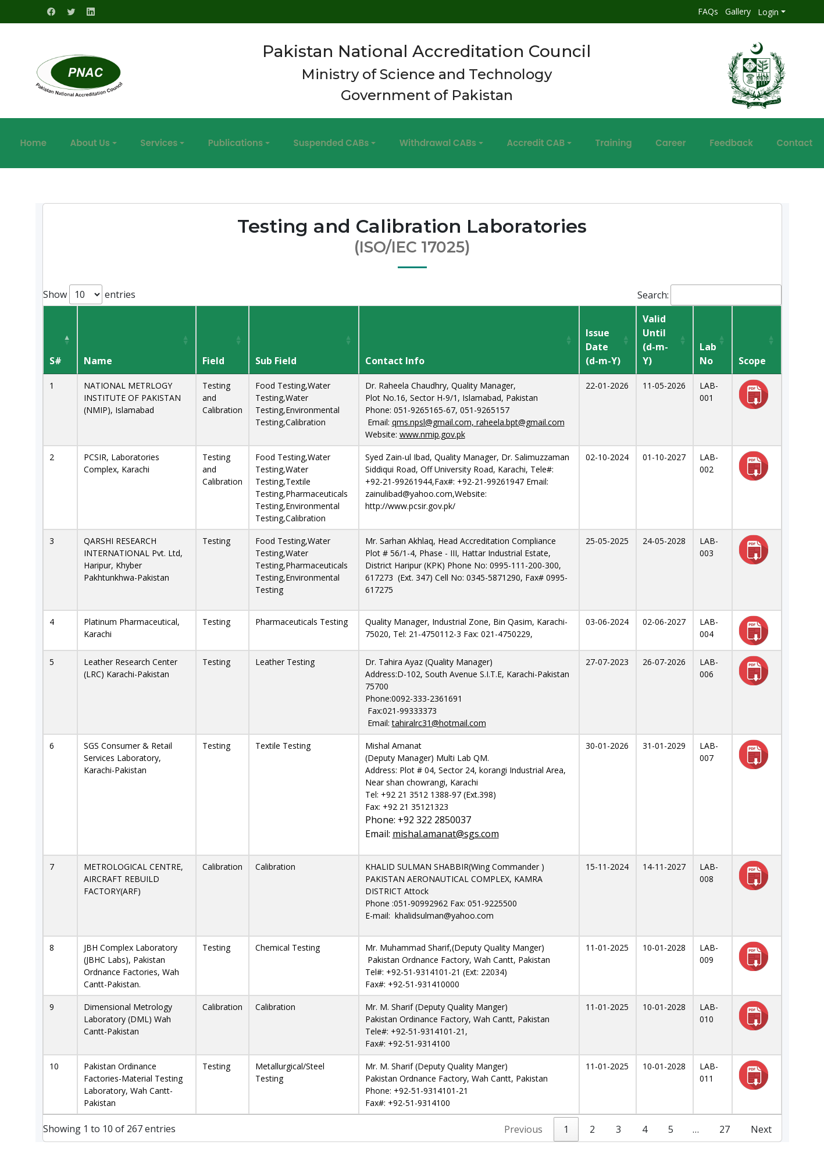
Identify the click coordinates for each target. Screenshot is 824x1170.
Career (637, 139)
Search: (709, 288)
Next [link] (761, 1122)
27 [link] (724, 1122)
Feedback (686, 139)
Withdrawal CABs (437, 139)
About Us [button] (135, 139)
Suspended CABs (342, 139)
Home (90, 139)
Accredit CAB (524, 139)
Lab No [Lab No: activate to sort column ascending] (708, 346)
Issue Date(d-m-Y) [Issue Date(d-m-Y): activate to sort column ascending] (603, 339)
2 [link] (592, 1122)
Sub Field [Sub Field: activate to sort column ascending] (276, 353)
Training (590, 139)
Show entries (89, 287)
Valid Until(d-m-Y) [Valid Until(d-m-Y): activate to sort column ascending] (655, 332)
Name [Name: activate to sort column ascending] (98, 353)
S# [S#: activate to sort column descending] (55, 353)
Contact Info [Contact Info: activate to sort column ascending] (395, 353)
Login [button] (768, 11)
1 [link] (566, 1122)
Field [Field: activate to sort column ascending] (213, 353)
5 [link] (670, 1122)
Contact (738, 139)
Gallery (738, 11)
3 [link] (618, 1122)
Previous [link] (523, 1122)
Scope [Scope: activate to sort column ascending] (752, 353)
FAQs (708, 11)
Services (193, 139)
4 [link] (644, 1122)
